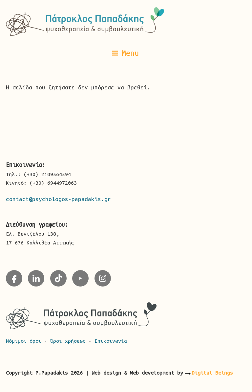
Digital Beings (212, 373)
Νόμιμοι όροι (25, 341)
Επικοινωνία (110, 341)
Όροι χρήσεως (69, 341)
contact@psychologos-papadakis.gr (58, 199)
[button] (126, 53)
